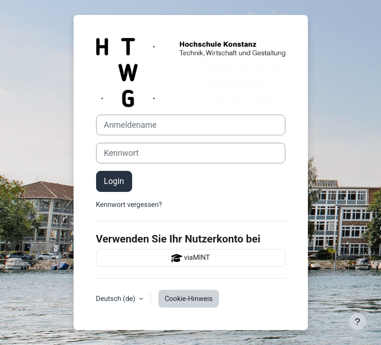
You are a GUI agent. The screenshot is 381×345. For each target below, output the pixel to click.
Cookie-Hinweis (188, 298)
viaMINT (190, 258)
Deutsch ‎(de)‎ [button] (116, 298)
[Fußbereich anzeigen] (357, 321)
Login (114, 181)
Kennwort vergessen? (129, 204)
